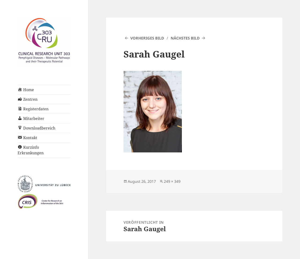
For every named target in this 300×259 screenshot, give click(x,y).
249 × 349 (172, 181)
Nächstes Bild (185, 38)
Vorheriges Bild (147, 38)
